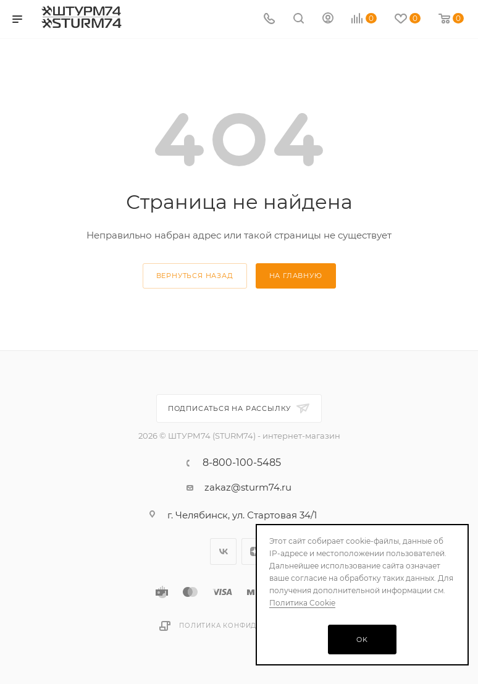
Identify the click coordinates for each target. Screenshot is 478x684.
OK (362, 639)
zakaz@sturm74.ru (247, 487)
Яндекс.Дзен (254, 551)
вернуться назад (194, 275)
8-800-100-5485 (242, 463)
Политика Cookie (302, 602)
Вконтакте (223, 551)
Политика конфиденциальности (249, 626)
